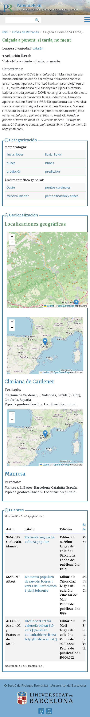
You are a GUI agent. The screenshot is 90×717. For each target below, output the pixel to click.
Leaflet (49, 306)
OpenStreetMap (66, 306)
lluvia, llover (14, 154)
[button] (76, 303)
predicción (13, 171)
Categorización (23, 139)
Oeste (10, 187)
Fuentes (16, 510)
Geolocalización (23, 215)
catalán (38, 48)
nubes (10, 163)
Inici (5, 32)
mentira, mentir (17, 196)
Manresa (15, 474)
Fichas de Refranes (25, 32)
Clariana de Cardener (29, 382)
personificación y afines (61, 196)
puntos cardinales (58, 187)
